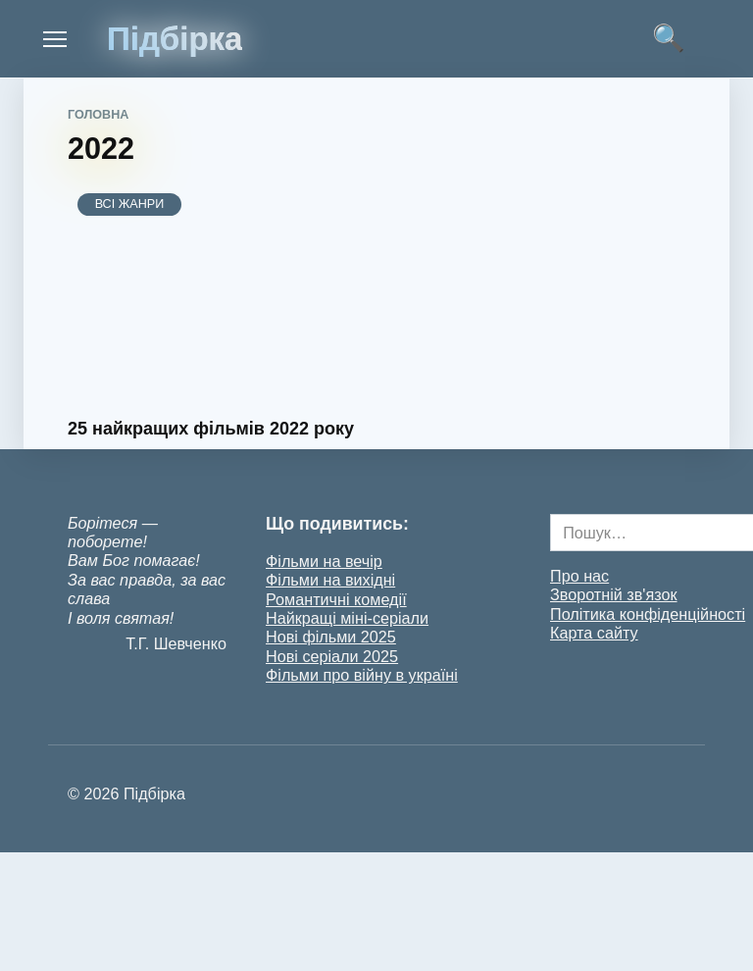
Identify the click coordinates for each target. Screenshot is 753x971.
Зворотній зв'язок (614, 594)
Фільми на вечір (324, 561)
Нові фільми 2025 (331, 636)
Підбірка (174, 39)
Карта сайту (594, 632)
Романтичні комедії (336, 599)
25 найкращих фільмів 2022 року (211, 428)
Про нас (579, 576)
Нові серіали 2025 (332, 656)
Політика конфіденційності (647, 614)
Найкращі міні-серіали (347, 618)
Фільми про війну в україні (362, 675)
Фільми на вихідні (330, 579)
